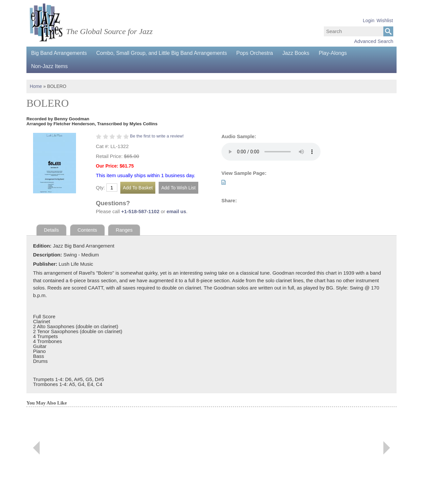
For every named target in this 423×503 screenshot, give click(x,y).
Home (36, 86)
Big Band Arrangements (59, 53)
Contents (87, 230)
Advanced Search (373, 41)
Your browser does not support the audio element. (271, 152)
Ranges (125, 230)
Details (51, 230)
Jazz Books (298, 53)
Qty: (100, 187)
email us (176, 211)
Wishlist (384, 20)
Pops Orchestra (256, 53)
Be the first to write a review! (157, 136)
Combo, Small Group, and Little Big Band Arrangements (162, 53)
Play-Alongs (336, 53)
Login (368, 20)
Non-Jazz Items (49, 66)
